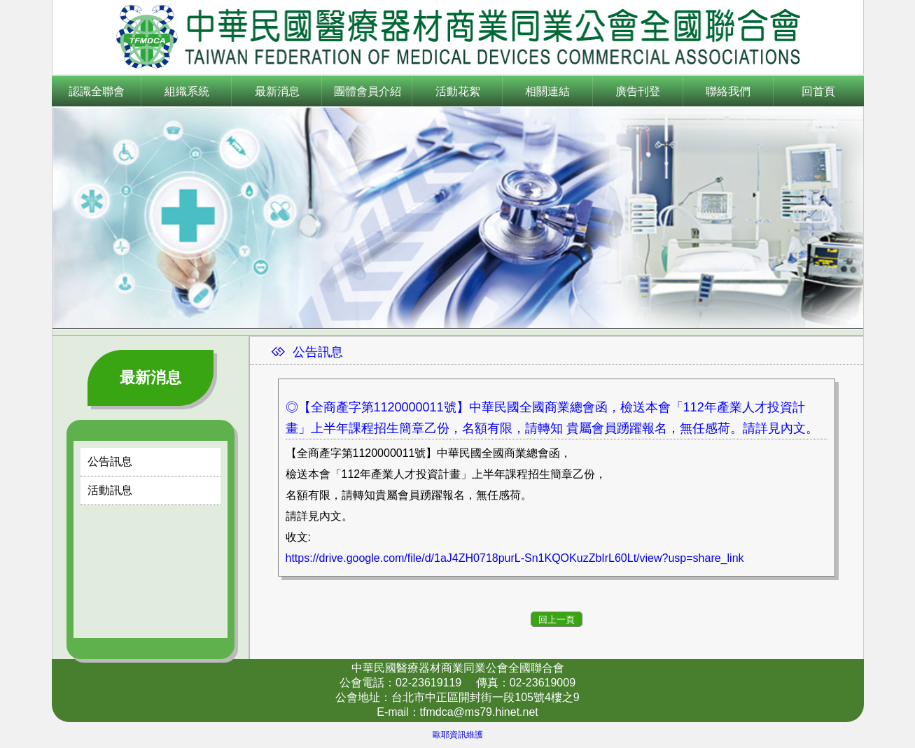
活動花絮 (457, 91)
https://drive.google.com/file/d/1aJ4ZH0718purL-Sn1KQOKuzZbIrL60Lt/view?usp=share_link (515, 558)
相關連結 (547, 91)
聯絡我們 (728, 91)
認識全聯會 (97, 91)
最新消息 (277, 91)
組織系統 (187, 91)
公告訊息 (110, 461)
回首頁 (818, 91)
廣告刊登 (637, 91)
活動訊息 (110, 490)
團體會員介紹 (367, 91)
